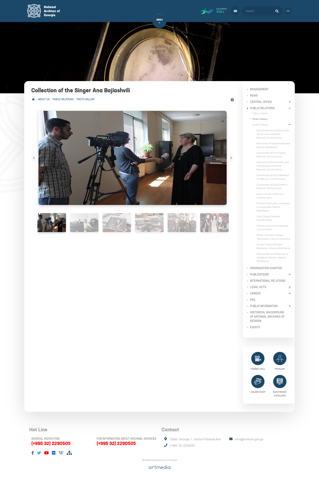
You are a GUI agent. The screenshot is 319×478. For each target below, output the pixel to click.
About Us (43, 99)
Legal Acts (258, 287)
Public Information (264, 306)
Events (255, 327)
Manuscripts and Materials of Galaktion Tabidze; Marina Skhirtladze (272, 257)
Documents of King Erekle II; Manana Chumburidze (272, 186)
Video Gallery (260, 113)
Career (255, 293)
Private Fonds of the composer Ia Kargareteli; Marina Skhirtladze (273, 207)
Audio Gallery (260, 124)
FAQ (252, 299)
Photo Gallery (86, 99)
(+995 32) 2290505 (51, 443)
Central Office (261, 102)
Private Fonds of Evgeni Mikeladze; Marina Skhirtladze (273, 246)
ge (288, 11)
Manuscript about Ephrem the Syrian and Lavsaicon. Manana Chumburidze (273, 134)
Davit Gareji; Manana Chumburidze (268, 218)
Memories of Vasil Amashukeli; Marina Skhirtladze (274, 145)
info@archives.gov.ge (249, 439)
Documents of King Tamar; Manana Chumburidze (271, 154)
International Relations (267, 280)
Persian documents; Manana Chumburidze (272, 227)
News (254, 95)
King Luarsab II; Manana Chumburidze (270, 195)
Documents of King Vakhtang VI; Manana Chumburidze (273, 177)
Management (259, 89)
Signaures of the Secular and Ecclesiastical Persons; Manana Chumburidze (273, 166)
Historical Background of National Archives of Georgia (267, 316)
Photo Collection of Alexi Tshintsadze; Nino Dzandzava (273, 236)
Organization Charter (266, 268)
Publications (259, 274)
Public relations (63, 99)
